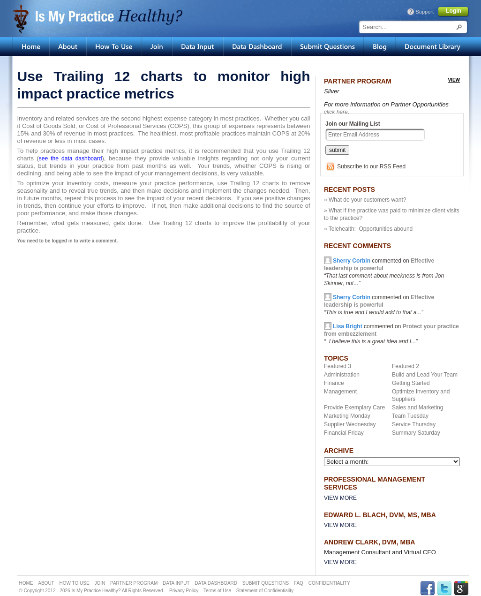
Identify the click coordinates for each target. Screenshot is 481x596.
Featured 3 (337, 366)
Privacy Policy (183, 590)
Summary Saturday (416, 433)
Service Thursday (414, 424)
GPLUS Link (461, 588)
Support (424, 12)
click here (336, 112)
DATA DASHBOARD (216, 583)
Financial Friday (344, 433)
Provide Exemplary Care (354, 407)
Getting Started (411, 383)
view (454, 80)
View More (340, 498)
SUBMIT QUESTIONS (265, 583)
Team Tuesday (410, 416)
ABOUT (46, 583)
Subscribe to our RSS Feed (371, 166)
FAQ (298, 583)
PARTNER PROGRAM (134, 583)
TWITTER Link (444, 588)
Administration (342, 374)
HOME (26, 583)
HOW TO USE (75, 583)
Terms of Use (217, 590)
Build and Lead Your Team (425, 374)
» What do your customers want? (365, 199)
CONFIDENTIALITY (329, 583)
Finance (334, 383)
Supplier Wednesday (350, 424)
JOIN (99, 583)
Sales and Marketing (417, 407)
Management (340, 391)
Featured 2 (405, 366)
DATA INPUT (176, 583)
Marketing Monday (347, 416)
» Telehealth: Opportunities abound (368, 229)
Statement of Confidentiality (264, 590)
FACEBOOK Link (427, 588)
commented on (379, 305)
